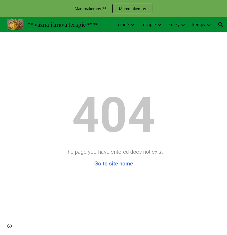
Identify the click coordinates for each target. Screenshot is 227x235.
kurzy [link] (174, 24)
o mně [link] (122, 24)
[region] (113, 8)
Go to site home (113, 163)
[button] (220, 24)
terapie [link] (148, 24)
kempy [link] (198, 24)
